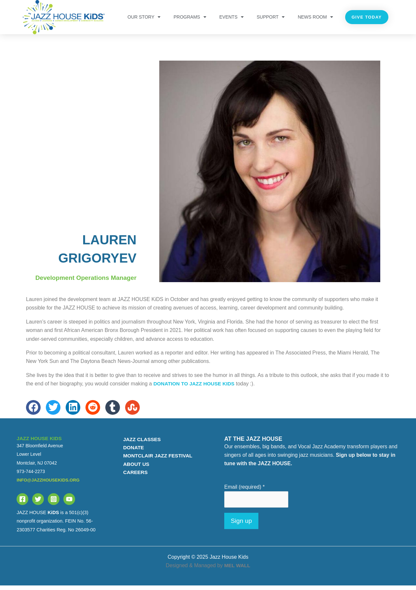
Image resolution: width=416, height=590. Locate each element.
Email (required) (244, 491)
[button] (33, 411)
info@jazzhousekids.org (49, 484)
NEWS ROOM (315, 16)
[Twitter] (38, 503)
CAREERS (133, 478)
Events (231, 16)
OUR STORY (144, 16)
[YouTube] (69, 503)
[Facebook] (22, 503)
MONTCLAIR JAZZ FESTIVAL (156, 460)
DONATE (131, 452)
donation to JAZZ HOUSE (195, 388)
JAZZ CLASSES (140, 443)
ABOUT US (134, 469)
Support (271, 16)
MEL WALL (237, 570)
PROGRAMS (190, 16)
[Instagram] (53, 503)
